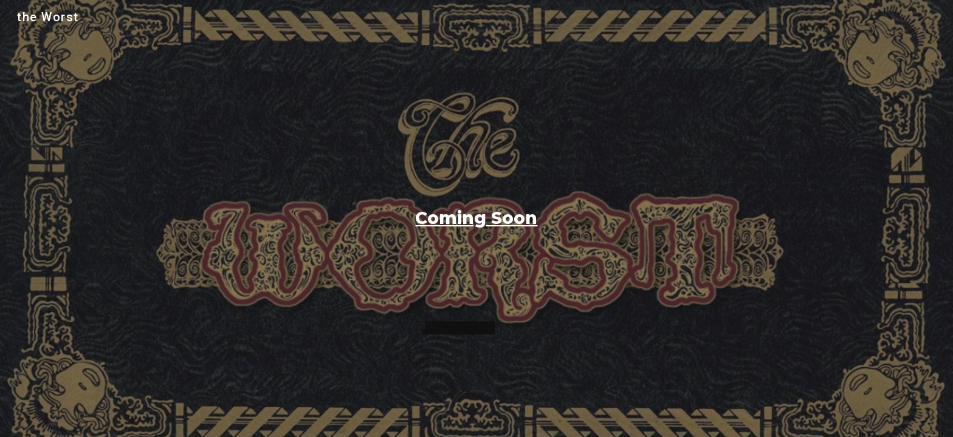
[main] (476, 218)
